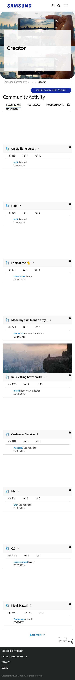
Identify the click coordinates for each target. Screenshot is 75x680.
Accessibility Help (12, 651)
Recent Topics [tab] (13, 105)
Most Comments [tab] (55, 105)
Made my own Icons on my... (29, 320)
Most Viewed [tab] (33, 105)
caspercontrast (21, 562)
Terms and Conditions (14, 656)
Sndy (16, 505)
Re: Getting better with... (27, 377)
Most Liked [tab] (12, 109)
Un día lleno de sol (23, 148)
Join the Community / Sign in (51, 90)
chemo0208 (19, 276)
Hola (14, 206)
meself (17, 391)
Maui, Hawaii (19, 605)
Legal (5, 668)
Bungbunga (19, 619)
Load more (36, 634)
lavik (16, 162)
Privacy (6, 662)
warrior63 (18, 448)
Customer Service (23, 434)
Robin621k (19, 333)
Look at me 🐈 (20, 263)
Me (13, 491)
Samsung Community (15, 82)
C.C (13, 548)
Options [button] (65, 82)
